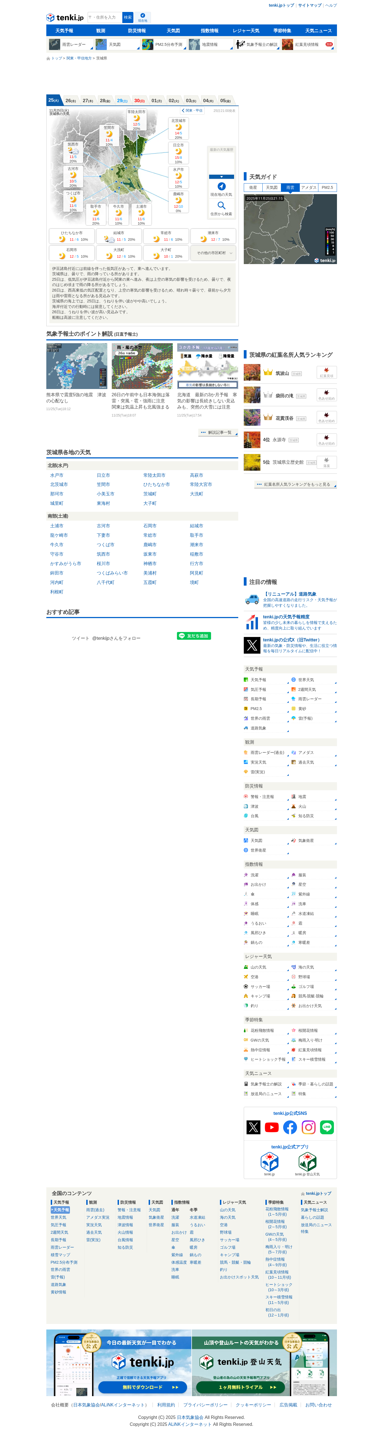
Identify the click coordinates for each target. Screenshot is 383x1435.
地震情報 (125, 1217)
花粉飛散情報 (281, 1212)
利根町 (57, 591)
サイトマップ (309, 5)
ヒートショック (281, 1287)
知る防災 (125, 1247)
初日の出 (281, 1313)
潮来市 (196, 544)
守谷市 (57, 554)
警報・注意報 (129, 1210)
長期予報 (58, 1240)
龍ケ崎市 (59, 535)
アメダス (309, 187)
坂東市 (150, 554)
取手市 (95, 214)
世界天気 (58, 1217)
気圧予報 (58, 1225)
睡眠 (175, 1277)
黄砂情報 (58, 1292)
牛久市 (118, 214)
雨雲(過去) (95, 1210)
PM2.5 (327, 187)
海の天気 (227, 1217)
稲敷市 (196, 554)
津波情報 (125, 1225)
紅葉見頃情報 (281, 1275)
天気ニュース (318, 30)
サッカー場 (229, 1240)
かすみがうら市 (65, 563)
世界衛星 (156, 1225)
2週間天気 (60, 1232)
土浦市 (141, 214)
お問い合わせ (318, 1405)
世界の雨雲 (60, 1269)
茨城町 (150, 493)
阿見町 (196, 573)
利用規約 (166, 1405)
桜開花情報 (281, 1224)
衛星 (253, 187)
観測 (100, 30)
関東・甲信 (194, 110)
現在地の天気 (221, 194)
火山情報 (125, 1232)
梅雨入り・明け (281, 1250)
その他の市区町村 (211, 253)
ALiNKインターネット (122, 1405)
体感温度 (179, 1262)
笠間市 (109, 136)
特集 (305, 1231)
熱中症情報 (281, 1262)
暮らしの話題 (312, 1217)
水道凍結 (197, 1217)
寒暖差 (195, 1262)
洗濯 (175, 1217)
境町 (194, 582)
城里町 (57, 503)
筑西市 (73, 152)
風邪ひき (197, 1240)
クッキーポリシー (253, 1405)
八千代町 (106, 582)
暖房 (193, 1247)
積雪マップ (60, 1255)
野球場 (226, 1232)
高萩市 (196, 475)
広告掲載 (288, 1405)
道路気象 (58, 1284)
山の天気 (227, 1210)
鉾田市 (57, 573)
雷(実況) (93, 1240)
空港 (224, 1225)
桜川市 (103, 563)
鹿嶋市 (178, 202)
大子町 (150, 503)
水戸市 (178, 177)
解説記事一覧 (220, 432)
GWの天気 (281, 1237)
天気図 (173, 30)
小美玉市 (106, 493)
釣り (224, 1269)
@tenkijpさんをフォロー (116, 638)
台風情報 (125, 1240)
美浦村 (150, 573)
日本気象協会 (86, 1405)
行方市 (196, 563)
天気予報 (64, 30)
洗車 (175, 1269)
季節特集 (282, 30)
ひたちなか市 (156, 484)
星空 (175, 1240)
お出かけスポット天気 (239, 1277)
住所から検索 (221, 214)
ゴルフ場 (227, 1247)
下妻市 (103, 535)
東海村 (103, 503)
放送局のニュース (316, 1225)
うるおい (197, 1225)
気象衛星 (156, 1217)
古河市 (73, 177)
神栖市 (150, 563)
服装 (175, 1225)
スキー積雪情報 (281, 1300)
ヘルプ (331, 5)
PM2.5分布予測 (64, 1262)
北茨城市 (178, 129)
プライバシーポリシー (205, 1405)
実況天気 (94, 1225)
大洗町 (196, 493)
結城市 (196, 525)
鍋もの (195, 1255)
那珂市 (57, 493)
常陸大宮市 (201, 484)
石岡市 (150, 525)
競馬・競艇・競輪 (235, 1262)
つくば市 (73, 201)
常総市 (150, 535)
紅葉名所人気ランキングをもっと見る (297, 484)
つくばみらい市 (112, 573)
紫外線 (177, 1255)
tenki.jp (65, 19)
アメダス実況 (98, 1217)
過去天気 (94, 1232)
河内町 (57, 582)
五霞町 (150, 582)
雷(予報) (58, 1277)
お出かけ (179, 1232)
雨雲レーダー (62, 1247)
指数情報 (210, 30)
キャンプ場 (229, 1255)
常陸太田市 (137, 120)
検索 (128, 17)
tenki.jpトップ (281, 5)
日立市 (178, 153)
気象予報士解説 (314, 1210)
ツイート (81, 638)
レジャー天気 (246, 30)
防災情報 (137, 30)
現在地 (142, 20)
